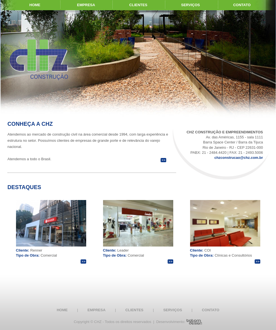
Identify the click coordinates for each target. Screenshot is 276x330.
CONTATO (210, 310)
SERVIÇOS (190, 5)
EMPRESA (86, 5)
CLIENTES (138, 5)
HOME (62, 310)
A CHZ (44, 124)
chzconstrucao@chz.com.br (238, 157)
